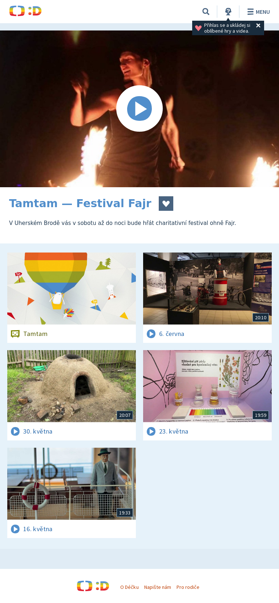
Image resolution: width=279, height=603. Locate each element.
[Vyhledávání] (206, 11)
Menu (257, 11)
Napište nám (157, 587)
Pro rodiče (188, 587)
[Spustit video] (139, 108)
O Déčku (129, 587)
